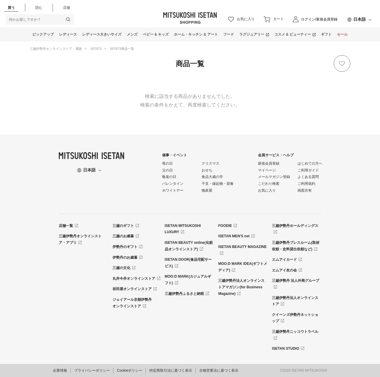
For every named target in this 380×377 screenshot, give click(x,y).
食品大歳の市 (212, 177)
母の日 (167, 163)
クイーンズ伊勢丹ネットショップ (295, 318)
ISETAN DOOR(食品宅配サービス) (188, 262)
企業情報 (60, 370)
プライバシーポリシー (92, 370)
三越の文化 (121, 268)
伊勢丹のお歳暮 (125, 257)
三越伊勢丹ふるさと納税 (184, 294)
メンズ (132, 34)
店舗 (66, 8)
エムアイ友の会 (284, 270)
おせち (207, 170)
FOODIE (225, 226)
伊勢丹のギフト (125, 247)
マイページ (267, 170)
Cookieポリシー (129, 370)
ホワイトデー (172, 190)
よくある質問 (308, 177)
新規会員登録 (268, 163)
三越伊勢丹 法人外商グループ (295, 281)
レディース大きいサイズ (101, 34)
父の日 (167, 170)
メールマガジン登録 (274, 177)
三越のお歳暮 (123, 236)
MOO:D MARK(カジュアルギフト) (188, 279)
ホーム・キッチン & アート (196, 34)
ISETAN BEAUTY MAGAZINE (242, 247)
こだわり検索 (268, 184)
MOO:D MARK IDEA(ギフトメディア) (242, 267)
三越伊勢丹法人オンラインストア (295, 301)
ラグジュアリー (251, 34)
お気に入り (267, 190)
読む (38, 8)
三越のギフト (123, 226)
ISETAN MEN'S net (233, 236)
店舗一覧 (66, 226)
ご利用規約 (306, 184)
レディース (68, 34)
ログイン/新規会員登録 (319, 19)
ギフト (326, 34)
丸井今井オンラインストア (134, 278)
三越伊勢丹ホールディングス (295, 226)
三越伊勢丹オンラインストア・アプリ (80, 239)
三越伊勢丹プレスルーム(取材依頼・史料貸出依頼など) (295, 246)
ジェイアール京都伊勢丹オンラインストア (132, 303)
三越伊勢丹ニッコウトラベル (295, 332)
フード (228, 34)
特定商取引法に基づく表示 (170, 370)
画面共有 (304, 190)
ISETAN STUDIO (285, 348)
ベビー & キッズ (156, 34)
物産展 (207, 190)
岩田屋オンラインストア (132, 289)
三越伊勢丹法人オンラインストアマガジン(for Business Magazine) (241, 287)
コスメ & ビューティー (292, 34)
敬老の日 (169, 177)
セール (342, 34)
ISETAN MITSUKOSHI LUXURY (183, 229)
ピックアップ (43, 34)
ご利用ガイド (308, 170)
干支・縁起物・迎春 (218, 184)
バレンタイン (172, 184)
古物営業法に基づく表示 (218, 370)
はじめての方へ (309, 163)
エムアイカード (284, 259)
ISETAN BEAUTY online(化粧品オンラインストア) (189, 246)
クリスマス (210, 163)
